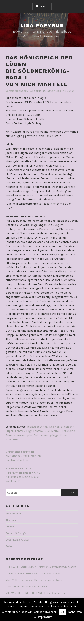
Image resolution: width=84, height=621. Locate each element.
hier (53, 203)
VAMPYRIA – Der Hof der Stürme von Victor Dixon (34, 579)
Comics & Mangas (16, 533)
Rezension (68, 431)
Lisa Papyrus (42, 25)
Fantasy (20, 431)
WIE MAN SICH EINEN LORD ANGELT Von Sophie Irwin (36, 593)
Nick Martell (52, 431)
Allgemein (11, 520)
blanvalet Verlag (37, 426)
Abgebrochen (14, 513)
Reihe (9, 546)
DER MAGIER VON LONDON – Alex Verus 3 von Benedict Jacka (41, 566)
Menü (44, 6)
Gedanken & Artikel (17, 539)
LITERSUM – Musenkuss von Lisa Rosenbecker (33, 573)
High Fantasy (34, 431)
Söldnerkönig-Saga (46, 435)
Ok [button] (62, 612)
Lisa (58, 90)
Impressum (45, 617)
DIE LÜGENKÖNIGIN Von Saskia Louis (27, 586)
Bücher (69, 90)
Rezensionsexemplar (19, 435)
